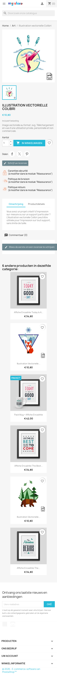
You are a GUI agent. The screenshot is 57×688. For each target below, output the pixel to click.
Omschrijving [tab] (16, 204)
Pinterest (27, 154)
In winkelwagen (29, 143)
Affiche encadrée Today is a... (28, 312)
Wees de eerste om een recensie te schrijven (30, 247)
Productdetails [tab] (36, 204)
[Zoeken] (28, 13)
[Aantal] (5, 143)
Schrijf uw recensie (15, 163)
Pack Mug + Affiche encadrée (28, 414)
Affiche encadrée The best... (28, 465)
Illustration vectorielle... (28, 363)
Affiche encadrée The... (28, 568)
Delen (12, 154)
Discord (12, 624)
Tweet (19, 154)
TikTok (4, 624)
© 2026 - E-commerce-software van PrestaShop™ (21, 670)
